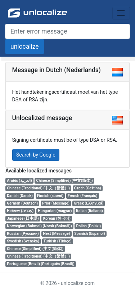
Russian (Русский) (23, 233)
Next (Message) (56, 233)
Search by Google (35, 155)
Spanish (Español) (89, 233)
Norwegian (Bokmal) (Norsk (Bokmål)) (39, 226)
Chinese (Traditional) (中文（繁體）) (38, 188)
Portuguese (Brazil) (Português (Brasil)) (41, 264)
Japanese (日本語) (23, 218)
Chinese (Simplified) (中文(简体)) (64, 180)
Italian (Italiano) (89, 211)
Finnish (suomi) (50, 195)
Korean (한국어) (57, 218)
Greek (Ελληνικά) (88, 203)
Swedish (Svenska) (23, 241)
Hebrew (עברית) (20, 211)
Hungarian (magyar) (55, 211)
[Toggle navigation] (121, 13)
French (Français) (82, 195)
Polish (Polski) (88, 226)
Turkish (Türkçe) (58, 241)
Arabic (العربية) (19, 180)
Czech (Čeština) (87, 188)
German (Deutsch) (22, 203)
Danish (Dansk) (20, 195)
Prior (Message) (55, 203)
